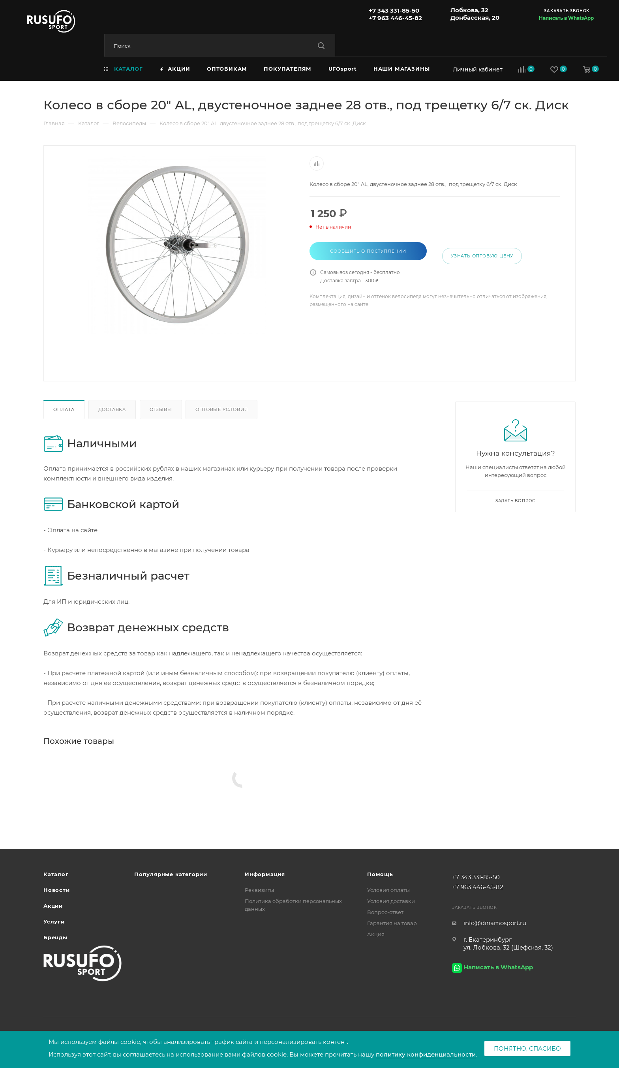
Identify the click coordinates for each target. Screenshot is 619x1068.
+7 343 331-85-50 (394, 10)
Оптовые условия (221, 409)
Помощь (380, 874)
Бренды (55, 937)
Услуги (54, 921)
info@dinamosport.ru (494, 923)
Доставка (112, 409)
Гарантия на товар (392, 923)
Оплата (64, 409)
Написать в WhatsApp (566, 18)
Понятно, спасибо (527, 1048)
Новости (56, 890)
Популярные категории (170, 874)
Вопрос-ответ (385, 912)
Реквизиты (259, 890)
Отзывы (161, 409)
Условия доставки (391, 901)
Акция (376, 934)
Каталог (56, 874)
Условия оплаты (388, 890)
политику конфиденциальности (426, 1054)
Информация (265, 874)
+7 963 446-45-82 (395, 18)
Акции (53, 906)
